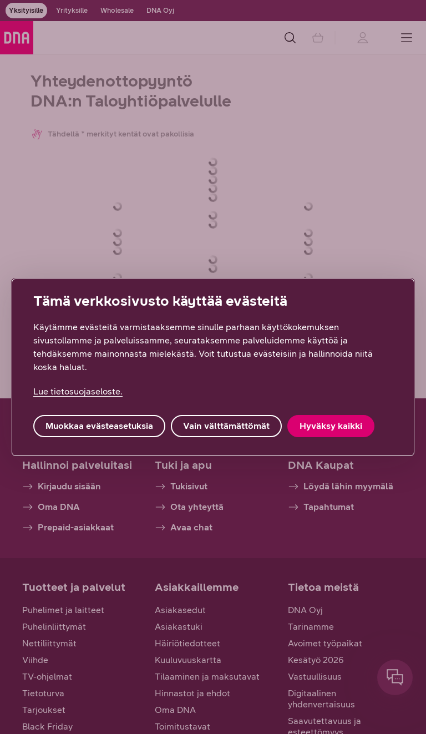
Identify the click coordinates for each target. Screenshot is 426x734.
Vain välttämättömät (226, 426)
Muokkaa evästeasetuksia (99, 426)
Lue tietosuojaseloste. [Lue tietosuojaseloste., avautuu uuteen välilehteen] (78, 391)
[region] (213, 367)
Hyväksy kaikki (331, 426)
